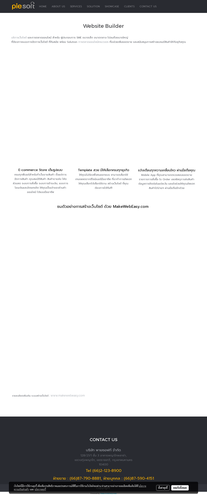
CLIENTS (129, 6)
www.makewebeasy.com (68, 395)
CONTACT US (148, 6)
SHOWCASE (112, 6)
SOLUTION (93, 6)
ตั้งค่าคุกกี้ (163, 487)
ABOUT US (58, 6)
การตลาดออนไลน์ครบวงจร (93, 42)
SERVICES (76, 6)
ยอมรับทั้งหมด (180, 487)
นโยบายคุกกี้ (40, 489)
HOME (43, 6)
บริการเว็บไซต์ (19, 38)
